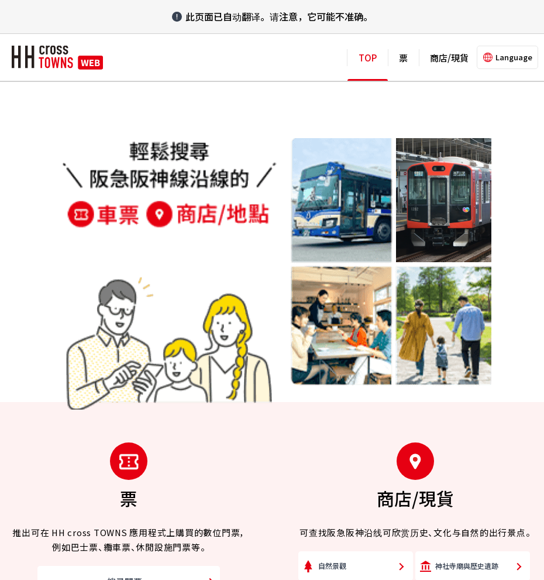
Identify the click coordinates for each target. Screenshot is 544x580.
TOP (368, 58)
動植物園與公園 (342, 268)
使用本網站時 (303, 517)
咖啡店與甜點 (339, 363)
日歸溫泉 (449, 363)
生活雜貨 (449, 300)
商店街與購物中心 (346, 300)
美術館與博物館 (459, 268)
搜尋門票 (124, 252)
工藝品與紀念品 (459, 332)
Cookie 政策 (239, 517)
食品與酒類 (335, 332)
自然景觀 (332, 237)
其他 (325, 395)
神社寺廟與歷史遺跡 (466, 237)
